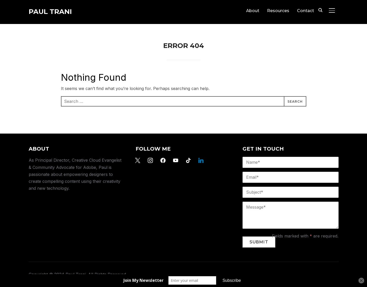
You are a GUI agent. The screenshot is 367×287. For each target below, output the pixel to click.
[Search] (320, 10)
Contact (305, 10)
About (252, 10)
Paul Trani (50, 11)
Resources (278, 10)
